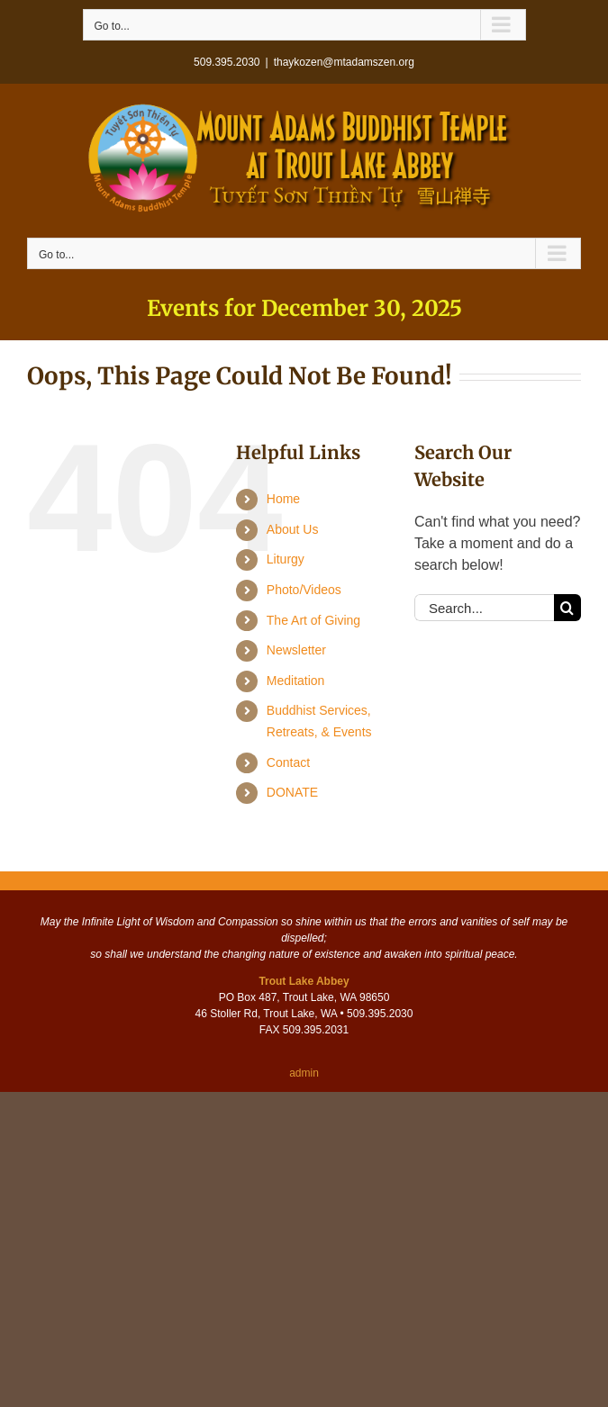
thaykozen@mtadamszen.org (344, 62)
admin (304, 1073)
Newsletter (296, 650)
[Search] (567, 607)
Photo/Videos (304, 589)
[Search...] (484, 607)
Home (283, 499)
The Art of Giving (313, 620)
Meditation (296, 680)
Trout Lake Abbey (304, 981)
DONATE (292, 792)
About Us (293, 529)
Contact (288, 762)
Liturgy (285, 559)
